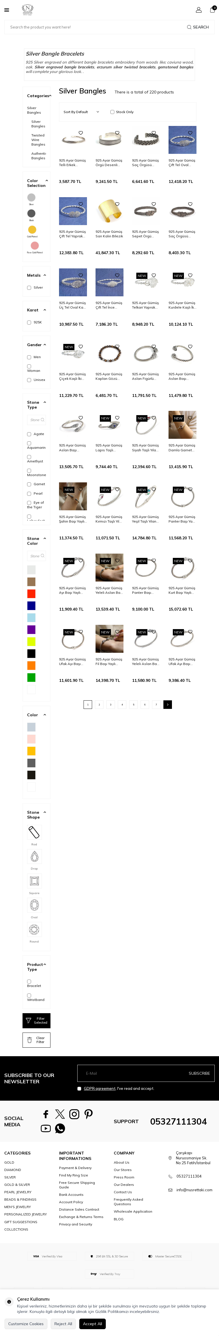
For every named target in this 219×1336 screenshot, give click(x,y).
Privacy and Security (75, 1227)
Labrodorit (36, 519)
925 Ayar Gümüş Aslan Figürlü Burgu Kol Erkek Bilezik (145, 376)
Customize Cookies (26, 1323)
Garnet (36, 484)
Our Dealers (124, 1187)
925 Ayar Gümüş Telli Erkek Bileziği (72, 162)
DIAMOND (12, 1172)
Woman (33, 368)
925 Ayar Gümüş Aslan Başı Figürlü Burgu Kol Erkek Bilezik (73, 447)
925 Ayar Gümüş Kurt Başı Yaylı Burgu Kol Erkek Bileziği (182, 590)
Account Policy (71, 1205)
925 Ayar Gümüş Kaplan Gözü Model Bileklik (109, 376)
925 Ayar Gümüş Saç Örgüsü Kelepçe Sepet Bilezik (182, 233)
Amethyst (35, 459)
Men (34, 357)
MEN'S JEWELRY (17, 1210)
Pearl (34, 493)
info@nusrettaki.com (194, 1192)
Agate (35, 434)
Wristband (35, 998)
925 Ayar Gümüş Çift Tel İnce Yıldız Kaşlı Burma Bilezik (109, 305)
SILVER (10, 1180)
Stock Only (121, 112)
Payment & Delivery (75, 1170)
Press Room (124, 1180)
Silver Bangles (34, 110)
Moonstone (36, 473)
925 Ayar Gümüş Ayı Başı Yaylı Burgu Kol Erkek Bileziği (72, 590)
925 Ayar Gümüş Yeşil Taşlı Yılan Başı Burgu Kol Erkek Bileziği (145, 519)
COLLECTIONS (16, 1232)
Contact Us (123, 1195)
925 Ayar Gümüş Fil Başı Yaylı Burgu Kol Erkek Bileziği (109, 661)
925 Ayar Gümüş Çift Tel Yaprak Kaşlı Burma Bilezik (72, 233)
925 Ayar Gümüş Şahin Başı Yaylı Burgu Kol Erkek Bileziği (72, 519)
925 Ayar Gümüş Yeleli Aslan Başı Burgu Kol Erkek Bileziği (145, 661)
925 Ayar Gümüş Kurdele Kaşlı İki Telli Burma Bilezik (182, 305)
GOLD (9, 1165)
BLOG (118, 1222)
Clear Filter (35, 1040)
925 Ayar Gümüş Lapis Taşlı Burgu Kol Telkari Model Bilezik (109, 447)
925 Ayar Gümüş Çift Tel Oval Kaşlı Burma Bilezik (182, 162)
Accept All (92, 1323)
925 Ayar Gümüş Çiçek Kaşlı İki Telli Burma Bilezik (72, 376)
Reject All (63, 1323)
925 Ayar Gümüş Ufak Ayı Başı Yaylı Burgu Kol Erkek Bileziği (72, 661)
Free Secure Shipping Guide (77, 1187)
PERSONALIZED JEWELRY (25, 1217)
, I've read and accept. (115, 1088)
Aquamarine (36, 445)
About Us (121, 1165)
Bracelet (34, 984)
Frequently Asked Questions (128, 1204)
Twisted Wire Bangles (38, 139)
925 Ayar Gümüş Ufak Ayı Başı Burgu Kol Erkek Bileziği (182, 661)
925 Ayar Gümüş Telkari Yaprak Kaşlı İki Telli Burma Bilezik (145, 305)
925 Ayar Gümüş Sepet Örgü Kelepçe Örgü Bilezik (145, 233)
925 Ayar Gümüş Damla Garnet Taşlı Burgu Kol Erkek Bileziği (182, 447)
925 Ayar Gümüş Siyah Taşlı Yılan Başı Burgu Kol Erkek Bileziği (145, 447)
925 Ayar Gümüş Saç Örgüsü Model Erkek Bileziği (145, 162)
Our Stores (123, 1172)
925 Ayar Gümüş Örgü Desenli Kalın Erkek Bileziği (109, 162)
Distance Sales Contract (79, 1212)
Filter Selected (36, 1020)
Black (31, 215)
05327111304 (178, 1122)
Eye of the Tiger (35, 504)
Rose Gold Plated (34, 247)
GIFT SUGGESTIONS (20, 1225)
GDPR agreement (99, 1088)
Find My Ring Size (73, 1178)
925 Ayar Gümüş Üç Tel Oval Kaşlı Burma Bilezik (73, 305)
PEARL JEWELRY (17, 1195)
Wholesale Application (133, 1214)
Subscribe (199, 1073)
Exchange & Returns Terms (81, 1219)
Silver (31, 199)
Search (198, 27)
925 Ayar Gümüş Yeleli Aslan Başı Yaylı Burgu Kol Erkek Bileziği (109, 590)
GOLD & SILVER (17, 1187)
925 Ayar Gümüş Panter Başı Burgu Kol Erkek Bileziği (145, 590)
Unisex (36, 380)
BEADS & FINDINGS (20, 1202)
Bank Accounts (71, 1197)
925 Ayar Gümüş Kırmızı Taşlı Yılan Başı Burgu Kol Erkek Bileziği (109, 519)
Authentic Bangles (38, 155)
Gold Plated (32, 231)
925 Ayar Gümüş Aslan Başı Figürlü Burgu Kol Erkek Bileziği (182, 376)
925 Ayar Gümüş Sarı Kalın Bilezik (109, 233)
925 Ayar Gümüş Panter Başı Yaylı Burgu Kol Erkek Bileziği (182, 519)
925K (34, 322)
